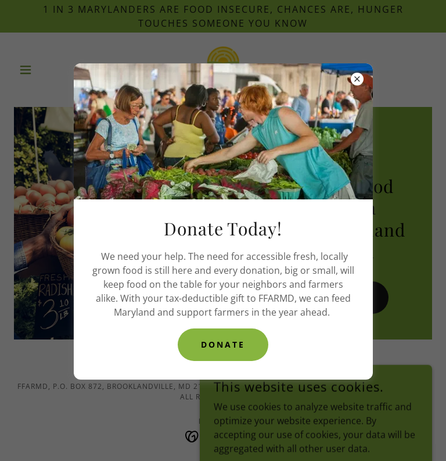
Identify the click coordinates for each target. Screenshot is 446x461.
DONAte (223, 344)
